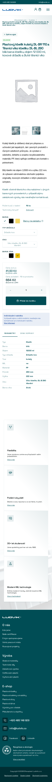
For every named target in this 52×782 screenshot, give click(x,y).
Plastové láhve (8, 703)
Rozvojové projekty (10, 646)
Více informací (9, 323)
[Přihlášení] (35, 10)
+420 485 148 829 (9, 2)
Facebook (13, 738)
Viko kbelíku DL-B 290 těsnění (17, 244)
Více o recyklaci (19, 759)
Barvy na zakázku (32, 221)
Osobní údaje (25, 776)
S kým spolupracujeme (12, 638)
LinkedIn (31, 738)
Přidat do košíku (26, 301)
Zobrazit (30, 210)
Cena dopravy (27, 333)
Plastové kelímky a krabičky (14, 695)
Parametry (10, 333)
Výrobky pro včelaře (11, 707)
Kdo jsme (6, 630)
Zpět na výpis (10, 34)
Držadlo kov (9, 232)
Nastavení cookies (11, 776)
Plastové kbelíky (9, 691)
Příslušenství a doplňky (12, 711)
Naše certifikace (9, 634)
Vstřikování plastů (10, 673)
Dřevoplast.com (20, 20)
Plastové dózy (8, 699)
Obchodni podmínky (40, 776)
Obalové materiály (10, 661)
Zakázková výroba (10, 669)
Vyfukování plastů (10, 677)
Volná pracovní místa (11, 642)
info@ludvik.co (44, 2)
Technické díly (8, 665)
